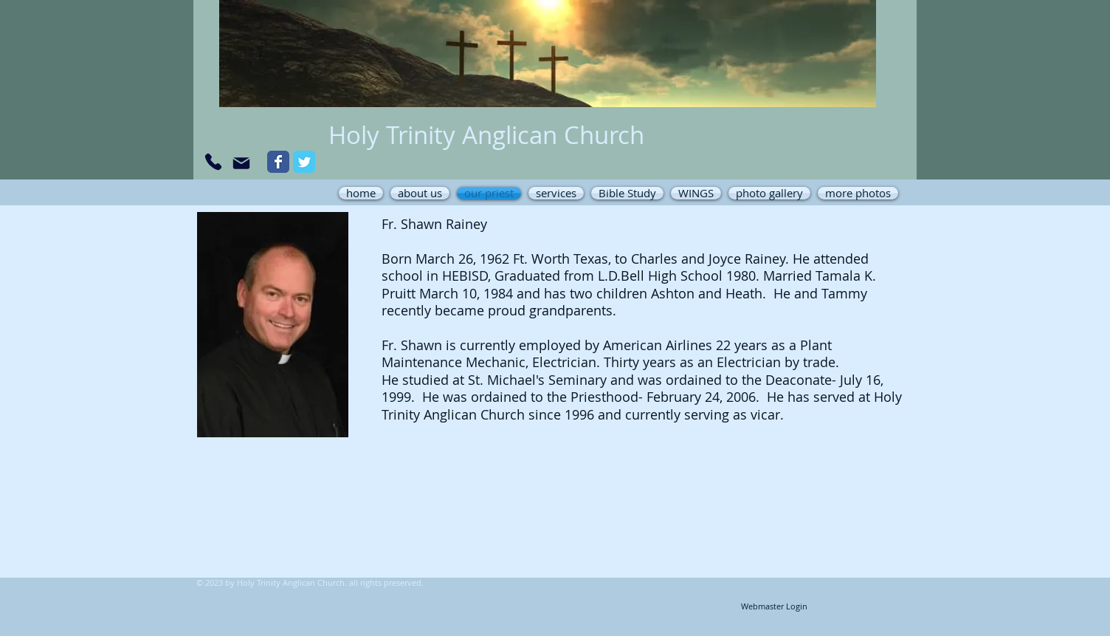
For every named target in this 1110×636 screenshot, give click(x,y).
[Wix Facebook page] (278, 162)
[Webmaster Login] (774, 607)
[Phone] (213, 161)
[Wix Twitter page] (304, 162)
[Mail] (241, 163)
